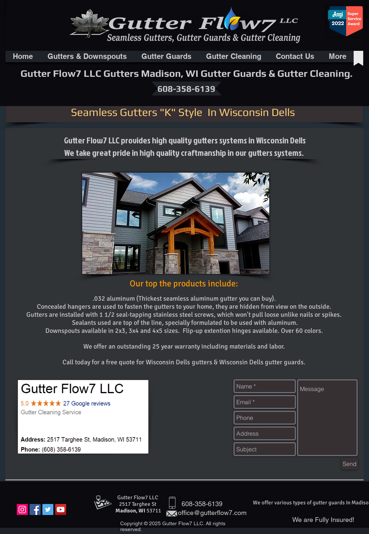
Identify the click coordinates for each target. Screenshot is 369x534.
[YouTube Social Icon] (60, 509)
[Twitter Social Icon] (47, 509)
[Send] (349, 464)
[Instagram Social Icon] (22, 509)
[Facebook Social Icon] (35, 509)
